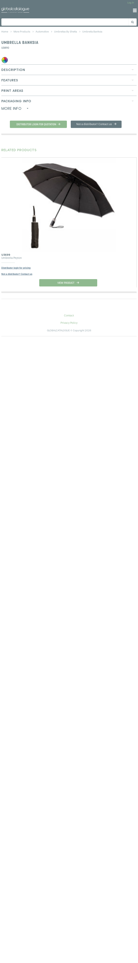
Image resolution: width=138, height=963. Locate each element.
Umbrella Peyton (11, 258)
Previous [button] (8, 202)
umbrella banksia (92, 31)
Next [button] (130, 202)
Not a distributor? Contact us (16, 274)
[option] (69, 222)
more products (22, 31)
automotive (42, 31)
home (5, 31)
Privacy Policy (69, 323)
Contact (69, 315)
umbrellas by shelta (66, 31)
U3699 (5, 255)
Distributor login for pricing (16, 268)
